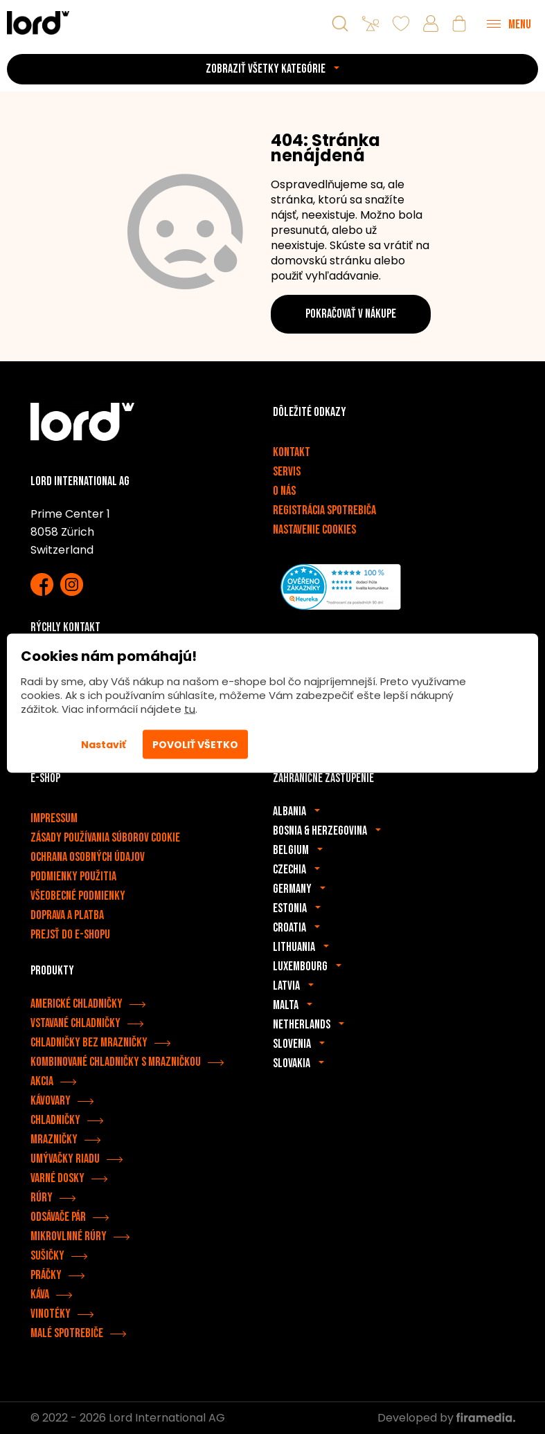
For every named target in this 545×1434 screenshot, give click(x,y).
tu (189, 709)
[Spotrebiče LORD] (38, 22)
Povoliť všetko (195, 745)
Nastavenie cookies (314, 530)
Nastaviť (103, 745)
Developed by (446, 1418)
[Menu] (509, 23)
